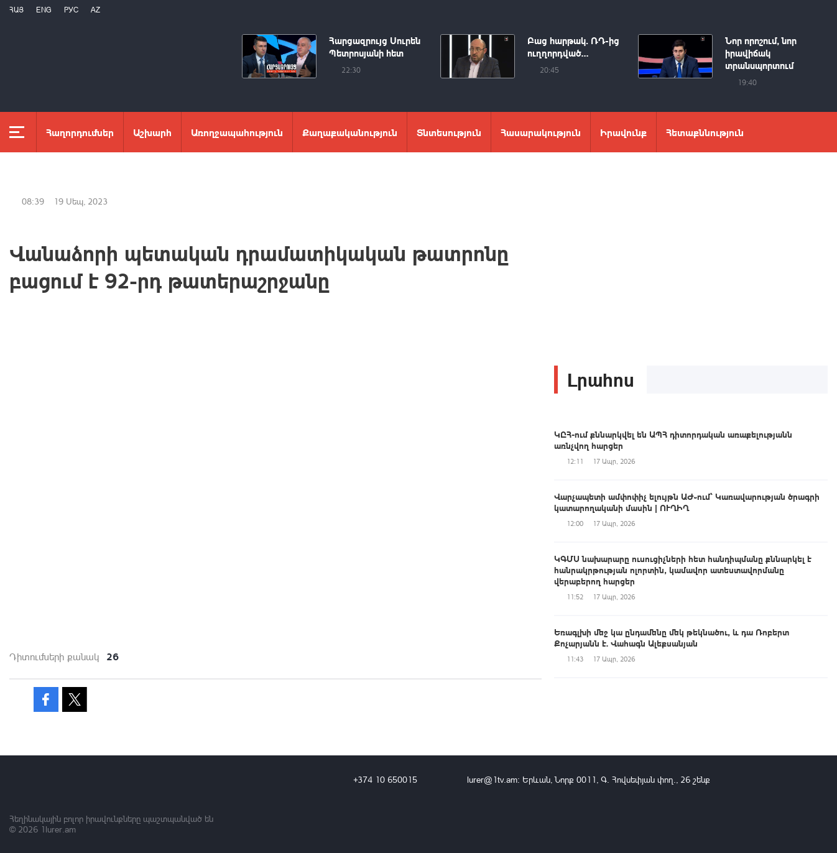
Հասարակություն (541, 132)
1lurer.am (58, 829)
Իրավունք (623, 132)
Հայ (16, 9)
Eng (44, 9)
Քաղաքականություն (349, 132)
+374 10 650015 (385, 779)
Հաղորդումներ (80, 132)
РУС (71, 9)
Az (95, 9)
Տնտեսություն (449, 132)
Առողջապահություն (237, 132)
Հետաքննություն (705, 132)
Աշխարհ (152, 132)
